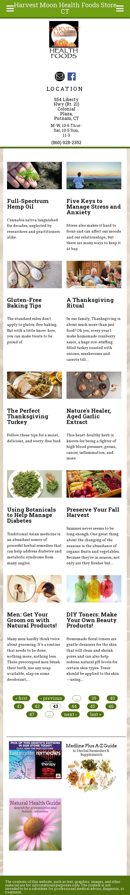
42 (37, 706)
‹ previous (51, 698)
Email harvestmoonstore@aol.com (59, 76)
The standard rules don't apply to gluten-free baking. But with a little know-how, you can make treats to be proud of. (32, 330)
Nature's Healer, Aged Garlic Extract (88, 416)
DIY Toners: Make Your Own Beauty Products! (91, 620)
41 (19, 706)
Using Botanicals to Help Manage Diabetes (31, 515)
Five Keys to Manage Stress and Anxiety (93, 206)
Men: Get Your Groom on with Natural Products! (32, 620)
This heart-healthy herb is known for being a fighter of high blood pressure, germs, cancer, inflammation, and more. (91, 447)
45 (92, 706)
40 (112, 698)
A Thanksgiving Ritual (90, 302)
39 (93, 698)
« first (21, 698)
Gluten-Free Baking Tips (24, 302)
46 (111, 706)
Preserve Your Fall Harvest (92, 512)
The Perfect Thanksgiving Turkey (27, 416)
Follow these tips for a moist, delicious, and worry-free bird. (34, 438)
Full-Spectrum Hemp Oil (28, 203)
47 (32, 714)
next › (70, 714)
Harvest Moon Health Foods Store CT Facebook (71, 76)
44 (74, 706)
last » (95, 714)
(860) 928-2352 (66, 142)
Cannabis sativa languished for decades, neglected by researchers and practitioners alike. (33, 228)
